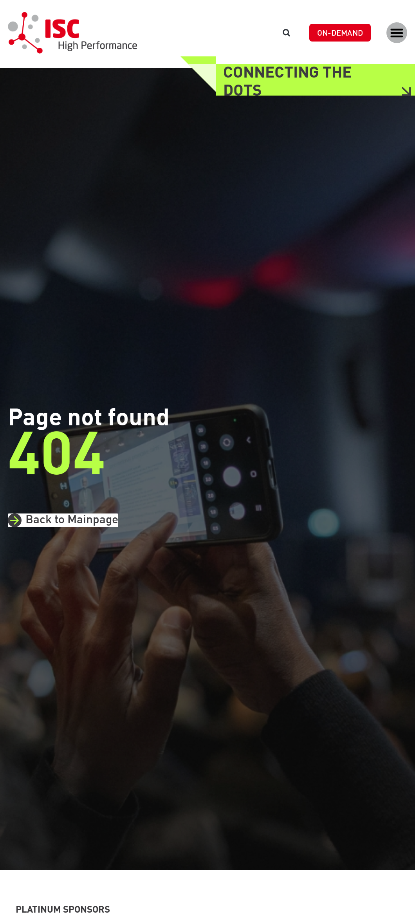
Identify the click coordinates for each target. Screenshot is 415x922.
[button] (396, 32)
